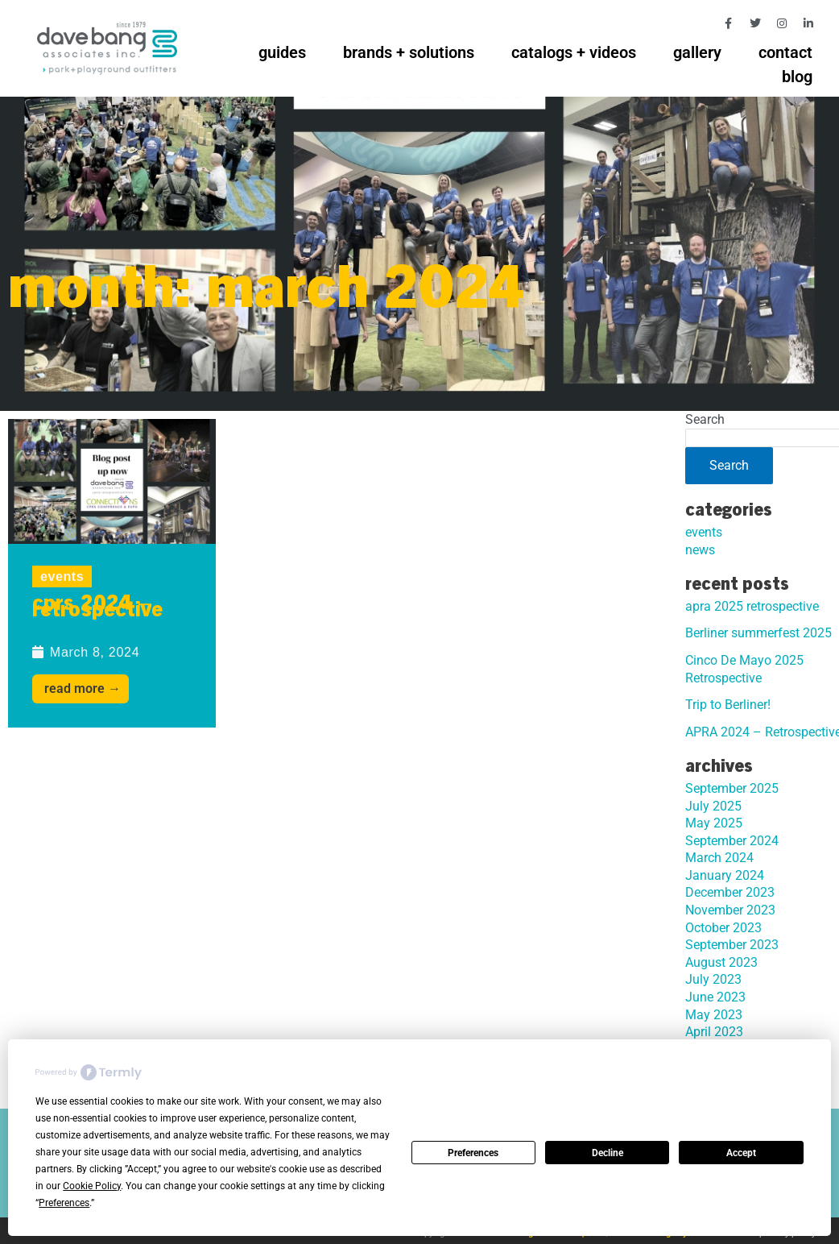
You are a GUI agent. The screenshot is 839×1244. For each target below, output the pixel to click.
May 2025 (713, 823)
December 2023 (730, 892)
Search (705, 419)
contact (785, 52)
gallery (697, 52)
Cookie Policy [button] (92, 1186)
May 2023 (713, 1014)
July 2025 (713, 806)
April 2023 (714, 1031)
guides (282, 52)
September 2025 (732, 788)
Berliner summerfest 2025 (758, 633)
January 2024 (724, 875)
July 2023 (713, 979)
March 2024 (719, 857)
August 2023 (721, 962)
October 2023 (723, 927)
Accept (741, 1153)
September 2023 (732, 944)
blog (797, 76)
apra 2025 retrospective (752, 606)
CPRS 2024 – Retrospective (97, 608)
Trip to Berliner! (728, 704)
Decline (607, 1153)
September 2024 (732, 840)
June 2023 (715, 997)
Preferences (473, 1153)
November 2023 (730, 910)
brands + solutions (408, 52)
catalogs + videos (573, 52)
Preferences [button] (64, 1203)
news (700, 550)
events (62, 576)
